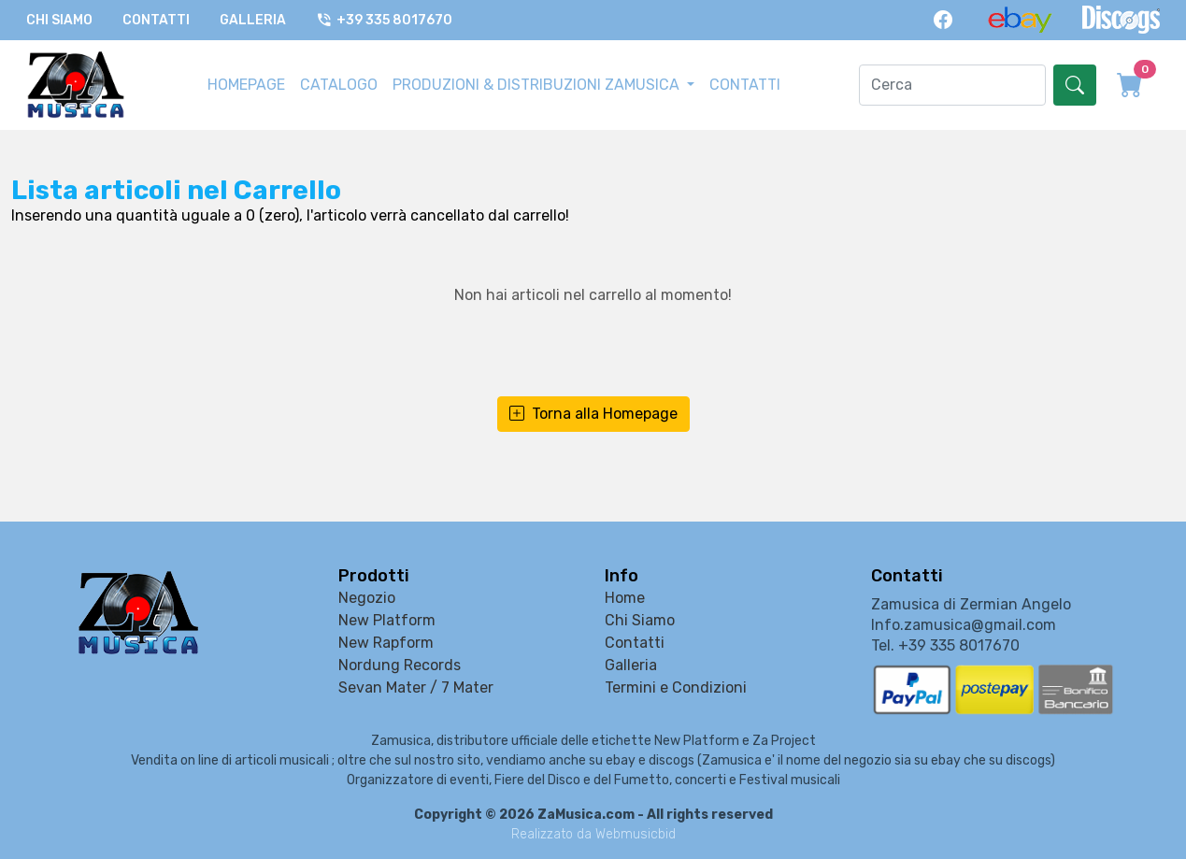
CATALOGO (339, 84)
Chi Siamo (59, 20)
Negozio (366, 598)
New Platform (387, 620)
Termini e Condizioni (676, 687)
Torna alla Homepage (593, 414)
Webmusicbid (635, 834)
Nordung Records (399, 665)
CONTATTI (744, 84)
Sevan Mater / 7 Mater (415, 687)
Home (625, 598)
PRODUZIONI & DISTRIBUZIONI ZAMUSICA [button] (538, 84)
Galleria (253, 20)
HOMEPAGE (246, 84)
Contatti (156, 20)
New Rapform (386, 642)
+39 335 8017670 (384, 20)
